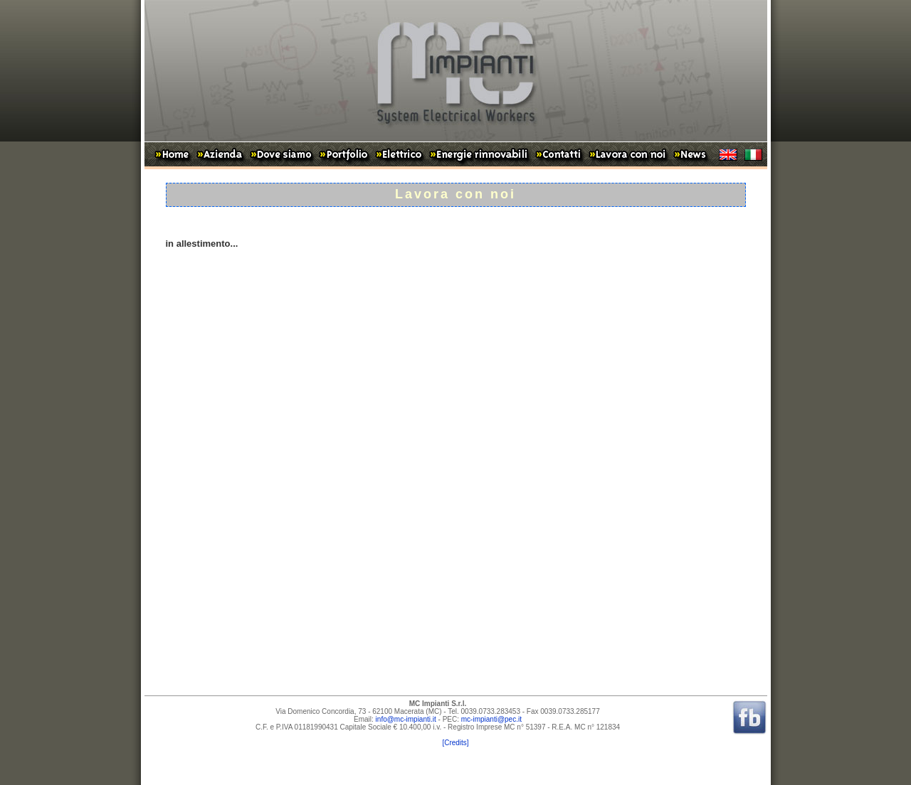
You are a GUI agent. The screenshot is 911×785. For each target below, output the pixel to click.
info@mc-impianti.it (406, 719)
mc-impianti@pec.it (491, 719)
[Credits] (455, 743)
